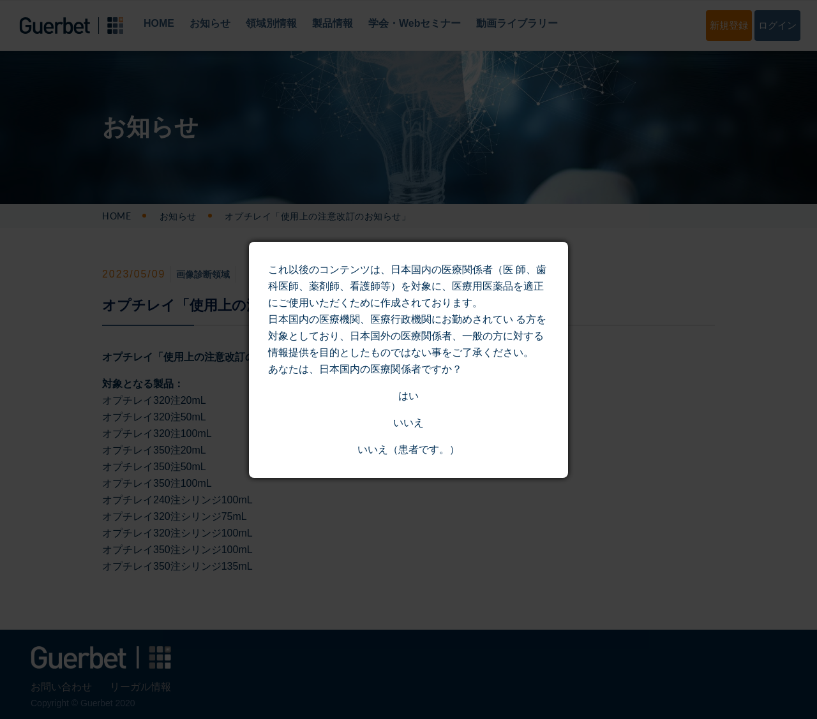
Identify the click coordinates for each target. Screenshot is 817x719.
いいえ (408, 422)
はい (408, 395)
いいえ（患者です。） (408, 449)
